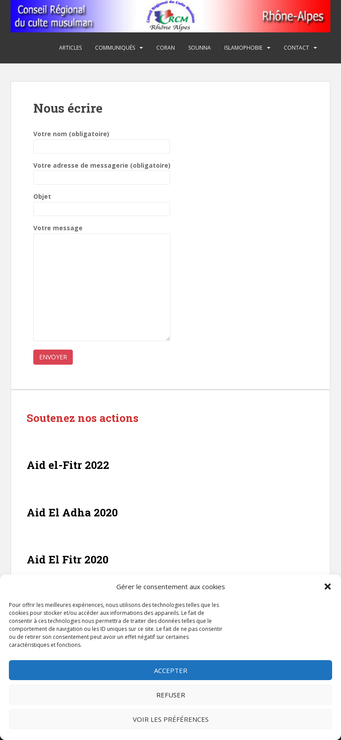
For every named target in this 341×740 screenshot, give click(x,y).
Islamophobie (243, 47)
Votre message (101, 233)
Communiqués (115, 47)
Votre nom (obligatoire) (101, 140)
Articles (70, 47)
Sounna (199, 47)
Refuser (170, 694)
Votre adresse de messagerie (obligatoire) (101, 171)
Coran (165, 47)
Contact (296, 47)
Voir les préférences (171, 719)
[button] (327, 586)
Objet (101, 202)
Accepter (170, 670)
